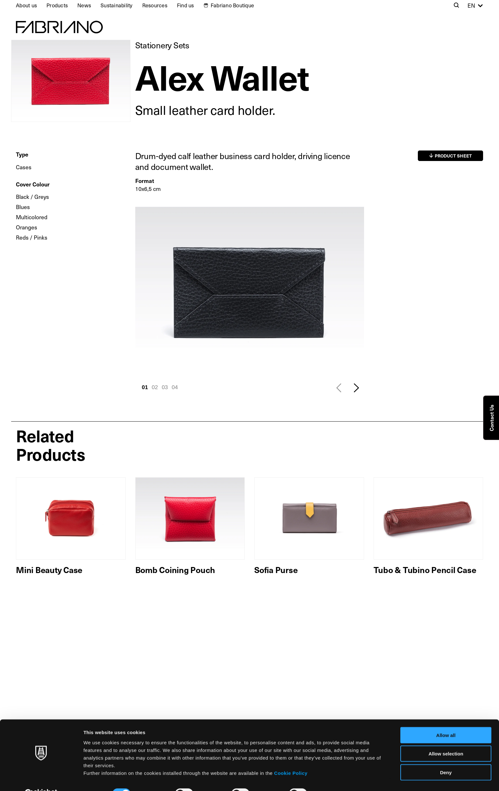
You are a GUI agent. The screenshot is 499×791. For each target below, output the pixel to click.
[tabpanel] (249, 292)
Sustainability (117, 5)
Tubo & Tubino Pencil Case (425, 569)
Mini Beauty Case (49, 569)
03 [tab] (165, 387)
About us (26, 5)
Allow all (446, 720)
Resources (154, 5)
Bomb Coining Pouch (175, 569)
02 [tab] (155, 387)
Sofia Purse (276, 569)
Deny (446, 757)
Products (57, 5)
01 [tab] (145, 387)
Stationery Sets (162, 45)
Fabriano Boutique (232, 5)
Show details (334, 778)
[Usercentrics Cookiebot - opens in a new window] (41, 778)
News (84, 5)
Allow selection (445, 738)
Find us (185, 5)
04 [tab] (175, 387)
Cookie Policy (290, 757)
